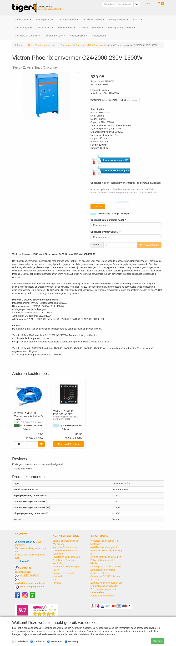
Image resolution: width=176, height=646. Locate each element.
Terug (20, 45)
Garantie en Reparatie (64, 573)
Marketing (71, 641)
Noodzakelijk (20, 641)
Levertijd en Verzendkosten (66, 557)
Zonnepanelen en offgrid (103, 570)
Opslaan (157, 641)
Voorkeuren (37, 641)
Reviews (57, 582)
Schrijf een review (129, 100)
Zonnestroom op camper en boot (107, 582)
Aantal (96, 244)
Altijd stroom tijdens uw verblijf (106, 557)
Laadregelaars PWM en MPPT (106, 566)
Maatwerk (57, 576)
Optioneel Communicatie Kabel (107, 220)
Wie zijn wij (58, 544)
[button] (148, 3)
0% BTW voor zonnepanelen (105, 547)
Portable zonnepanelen (102, 595)
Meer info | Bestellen (68, 444)
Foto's (56, 579)
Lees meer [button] (98, 206)
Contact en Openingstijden (66, 540)
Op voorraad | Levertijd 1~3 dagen (113, 214)
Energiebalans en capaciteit (104, 586)
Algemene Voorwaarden (65, 547)
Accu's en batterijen (100, 573)
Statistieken (54, 641)
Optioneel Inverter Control (104, 232)
